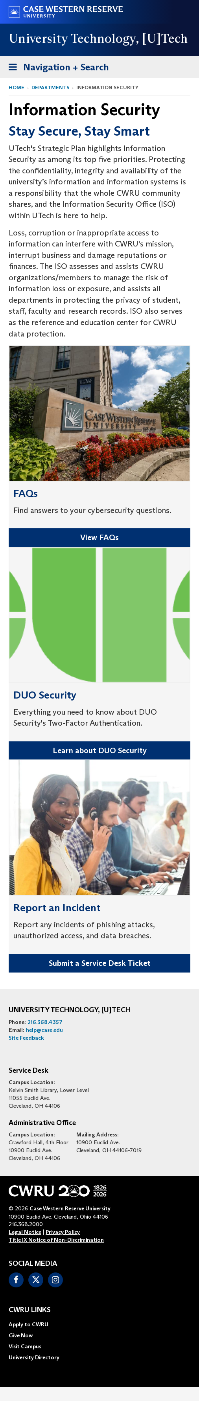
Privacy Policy (63, 1232)
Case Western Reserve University (70, 1208)
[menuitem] (34, 1324)
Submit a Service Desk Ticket (100, 963)
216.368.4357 (45, 1022)
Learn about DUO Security (100, 750)
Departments (50, 87)
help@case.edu (44, 1029)
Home (16, 87)
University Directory (34, 1357)
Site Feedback (26, 1037)
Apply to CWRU (28, 1324)
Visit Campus (25, 1346)
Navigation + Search (56, 68)
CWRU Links (30, 1310)
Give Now (21, 1335)
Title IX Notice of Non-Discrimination (56, 1239)
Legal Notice (25, 1232)
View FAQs (99, 537)
